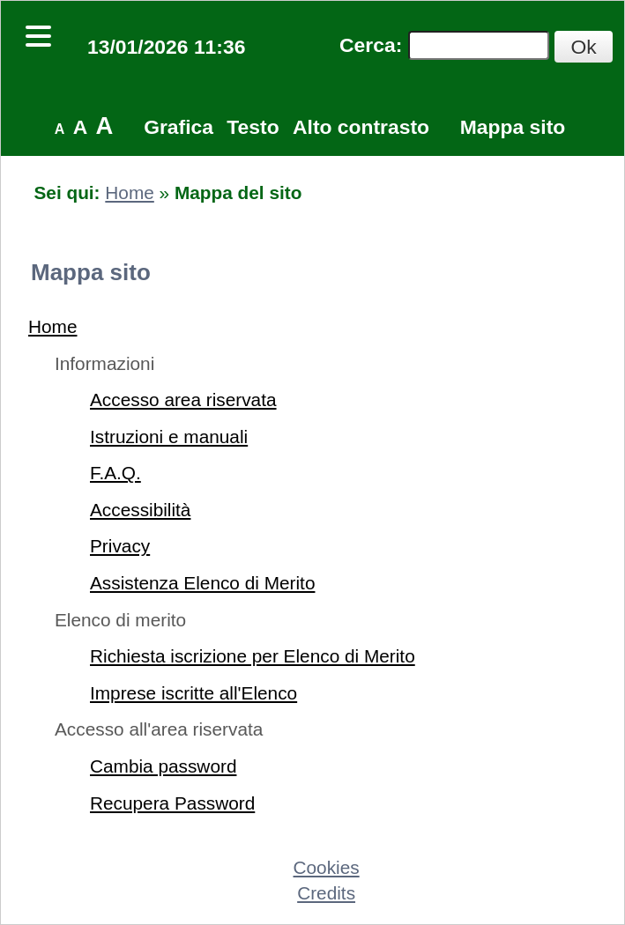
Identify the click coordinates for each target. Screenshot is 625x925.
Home (129, 192)
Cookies (327, 867)
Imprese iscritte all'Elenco (193, 693)
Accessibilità (140, 510)
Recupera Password (172, 803)
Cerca (367, 44)
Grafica (178, 126)
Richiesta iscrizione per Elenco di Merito (252, 656)
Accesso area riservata (183, 399)
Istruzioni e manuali (169, 436)
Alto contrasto (361, 126)
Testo (253, 126)
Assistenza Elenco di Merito (202, 583)
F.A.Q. (115, 472)
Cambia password (163, 766)
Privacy (120, 546)
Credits (326, 893)
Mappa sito (512, 126)
